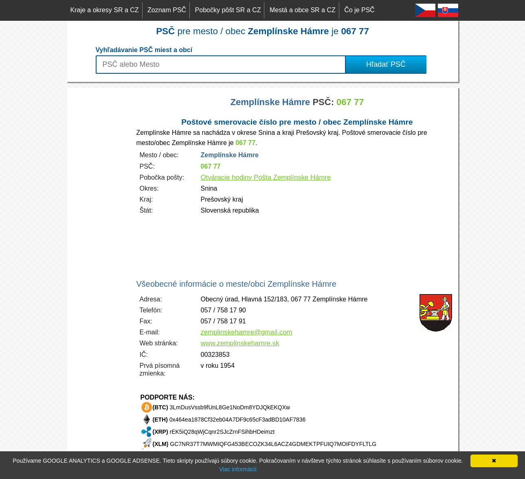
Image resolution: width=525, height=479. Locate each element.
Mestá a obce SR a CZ (303, 10)
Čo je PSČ (359, 10)
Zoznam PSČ (166, 10)
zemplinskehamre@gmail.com (246, 332)
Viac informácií (238, 469)
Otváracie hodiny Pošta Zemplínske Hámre (266, 177)
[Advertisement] (99, 210)
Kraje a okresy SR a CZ (104, 10)
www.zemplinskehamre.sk (240, 343)
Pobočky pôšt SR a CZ (228, 10)
